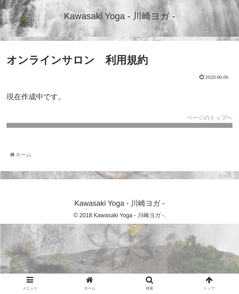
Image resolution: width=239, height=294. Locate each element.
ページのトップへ (209, 118)
